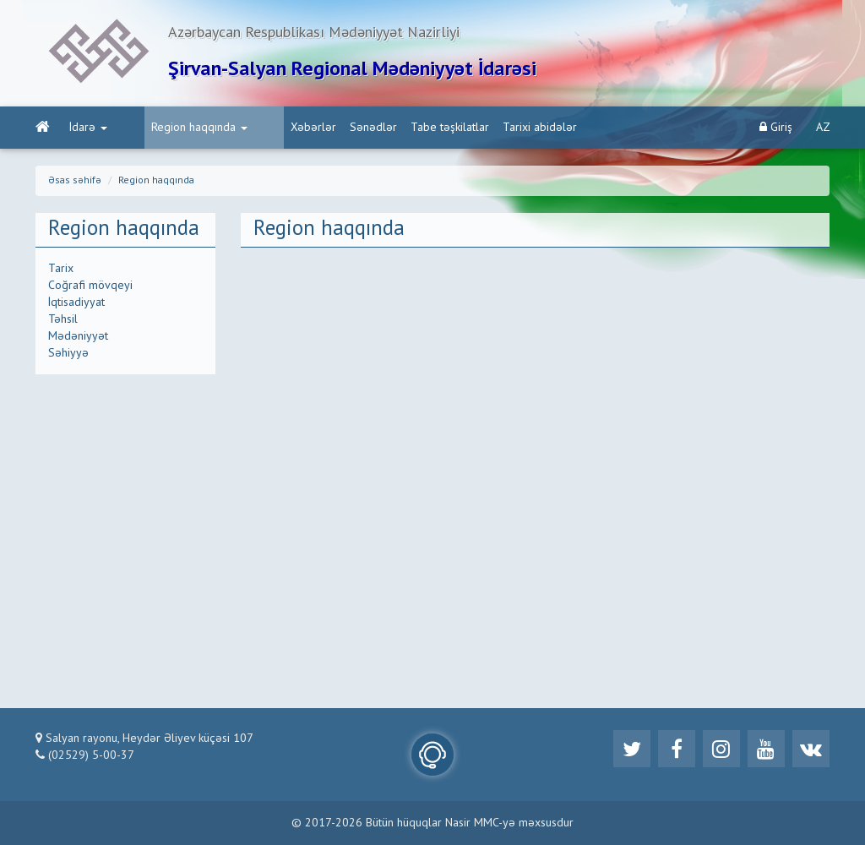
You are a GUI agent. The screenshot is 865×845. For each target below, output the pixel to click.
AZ (823, 128)
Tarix (60, 269)
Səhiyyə (68, 353)
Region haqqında (169, 128)
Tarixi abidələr (480, 128)
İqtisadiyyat (76, 302)
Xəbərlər (253, 128)
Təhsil (63, 319)
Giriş (775, 127)
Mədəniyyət (78, 336)
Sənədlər (313, 128)
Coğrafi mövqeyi (90, 286)
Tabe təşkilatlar (390, 128)
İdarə (88, 128)
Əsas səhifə (74, 181)
